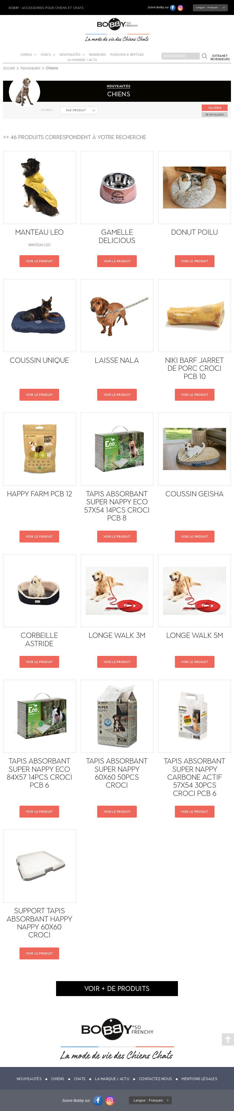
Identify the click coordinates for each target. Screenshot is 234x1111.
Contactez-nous (155, 1079)
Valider (214, 108)
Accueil (9, 68)
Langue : (207, 7)
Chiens (26, 54)
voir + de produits (117, 988)
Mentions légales (199, 1079)
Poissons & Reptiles (127, 54)
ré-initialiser (215, 114)
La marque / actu (82, 59)
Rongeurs (97, 54)
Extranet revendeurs (220, 57)
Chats (46, 54)
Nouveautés (70, 54)
